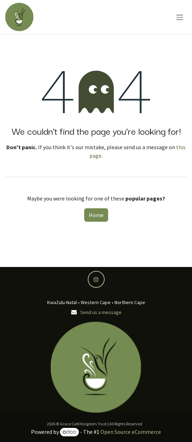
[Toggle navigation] (180, 17)
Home (96, 215)
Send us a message (101, 312)
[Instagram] (96, 279)
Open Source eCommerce (130, 431)
